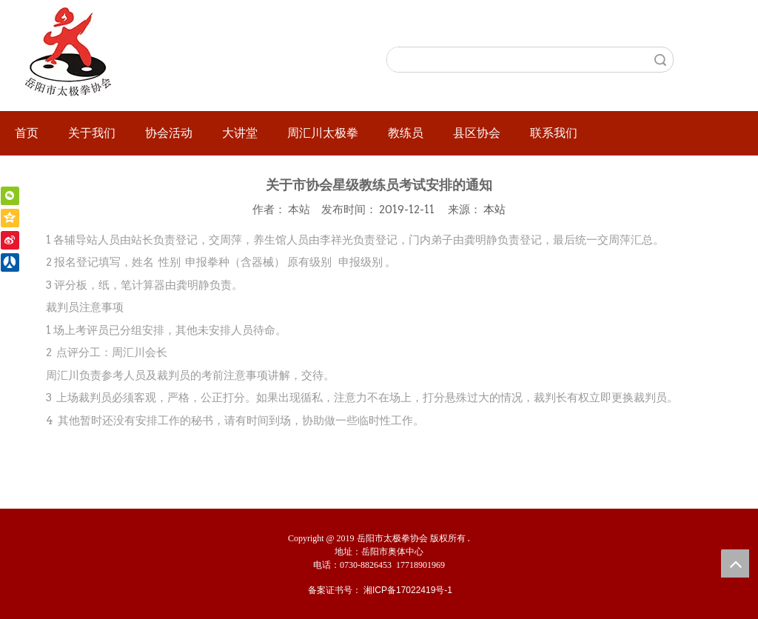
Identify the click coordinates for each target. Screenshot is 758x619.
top (735, 563)
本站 (494, 209)
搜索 (660, 59)
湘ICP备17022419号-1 (407, 590)
